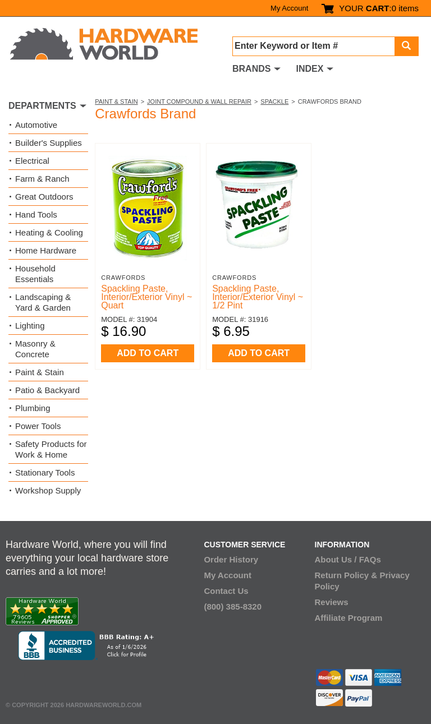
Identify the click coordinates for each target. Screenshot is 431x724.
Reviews (332, 602)
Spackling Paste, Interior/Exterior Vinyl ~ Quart (146, 297)
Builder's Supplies (48, 142)
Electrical (32, 160)
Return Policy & (346, 575)
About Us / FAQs (348, 559)
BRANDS (251, 68)
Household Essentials (35, 274)
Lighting (30, 325)
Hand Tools (36, 214)
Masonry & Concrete (35, 349)
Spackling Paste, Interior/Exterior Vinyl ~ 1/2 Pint (257, 297)
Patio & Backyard (47, 390)
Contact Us (226, 591)
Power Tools (38, 426)
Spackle (274, 101)
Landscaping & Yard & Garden (43, 302)
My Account (289, 8)
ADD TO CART (147, 353)
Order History (231, 559)
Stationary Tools (45, 472)
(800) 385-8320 (233, 606)
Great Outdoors (44, 196)
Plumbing (33, 408)
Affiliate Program (349, 617)
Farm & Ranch (42, 178)
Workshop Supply (48, 490)
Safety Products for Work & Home (51, 449)
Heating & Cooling (49, 232)
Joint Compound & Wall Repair (199, 101)
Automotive (36, 125)
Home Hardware (45, 250)
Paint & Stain (116, 101)
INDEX (309, 68)
